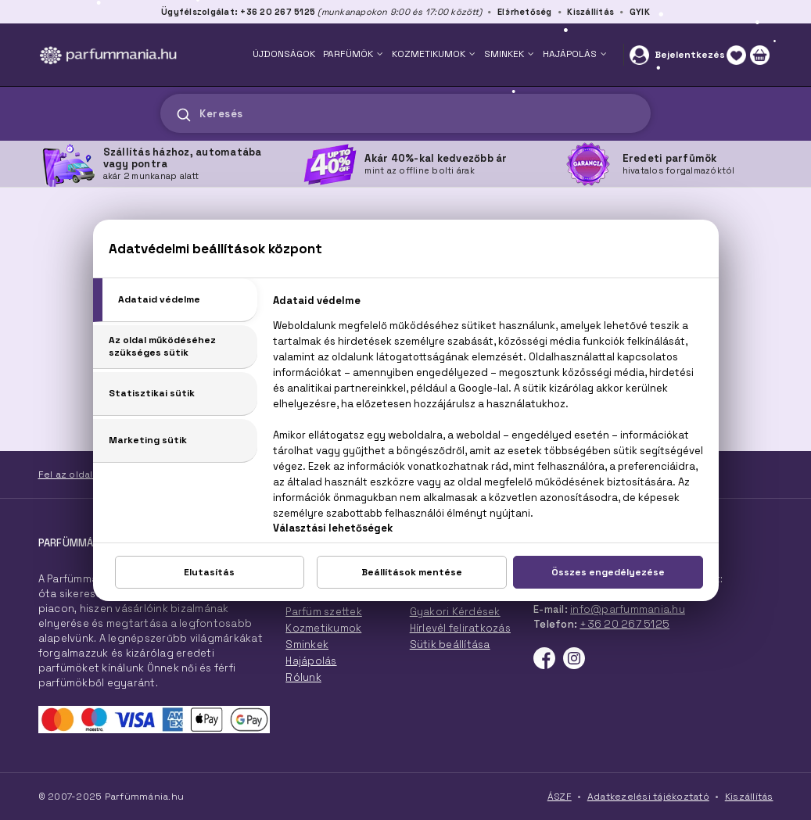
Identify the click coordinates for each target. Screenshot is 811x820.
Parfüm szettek (323, 611)
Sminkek (306, 644)
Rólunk (303, 677)
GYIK (640, 11)
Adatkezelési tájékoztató (648, 796)
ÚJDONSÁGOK (284, 54)
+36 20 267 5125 (624, 624)
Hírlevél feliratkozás (460, 628)
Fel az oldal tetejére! (88, 474)
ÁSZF (559, 796)
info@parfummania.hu (627, 609)
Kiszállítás (590, 11)
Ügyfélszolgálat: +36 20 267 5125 (238, 11)
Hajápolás (310, 661)
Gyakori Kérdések (455, 611)
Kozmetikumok (323, 628)
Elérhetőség (524, 11)
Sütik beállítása (450, 644)
